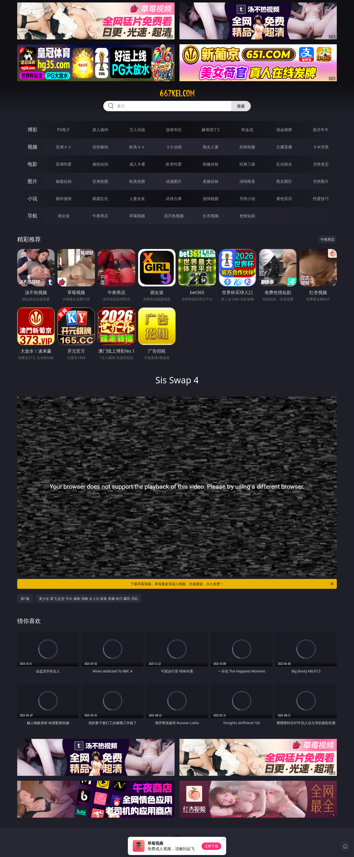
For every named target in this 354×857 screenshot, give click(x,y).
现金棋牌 (284, 129)
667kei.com (177, 93)
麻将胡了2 (211, 129)
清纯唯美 (247, 181)
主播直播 (284, 147)
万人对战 (137, 129)
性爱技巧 (321, 198)
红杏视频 (211, 215)
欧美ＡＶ (137, 147)
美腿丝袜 (211, 181)
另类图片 (321, 181)
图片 (32, 181)
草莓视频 (137, 215)
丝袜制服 (247, 147)
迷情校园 (211, 198)
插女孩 (64, 215)
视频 (32, 146)
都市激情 (64, 198)
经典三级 (247, 164)
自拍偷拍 (100, 147)
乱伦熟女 (284, 164)
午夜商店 (100, 215)
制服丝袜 (211, 164)
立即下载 (211, 846)
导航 (32, 215)
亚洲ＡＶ (64, 147)
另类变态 (321, 164)
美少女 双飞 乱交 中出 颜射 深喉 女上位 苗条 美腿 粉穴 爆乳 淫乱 (88, 598)
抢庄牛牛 (321, 129)
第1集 (25, 598)
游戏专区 (174, 129)
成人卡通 (137, 164)
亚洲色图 (100, 181)
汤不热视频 (174, 215)
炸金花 (247, 129)
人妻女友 (137, 198)
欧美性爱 (174, 164)
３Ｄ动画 (174, 147)
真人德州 (100, 129)
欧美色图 (137, 181)
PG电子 (63, 129)
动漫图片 (174, 181)
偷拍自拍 (100, 164)
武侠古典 (174, 198)
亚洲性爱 (64, 164)
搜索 (241, 106)
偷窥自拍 (64, 181)
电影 (32, 164)
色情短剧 (247, 215)
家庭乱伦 (100, 198)
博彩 (32, 129)
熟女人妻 (211, 147)
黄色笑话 (284, 198)
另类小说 (247, 198)
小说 (32, 198)
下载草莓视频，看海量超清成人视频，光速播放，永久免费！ (232, 584)
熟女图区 (284, 181)
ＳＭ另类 (321, 147)
